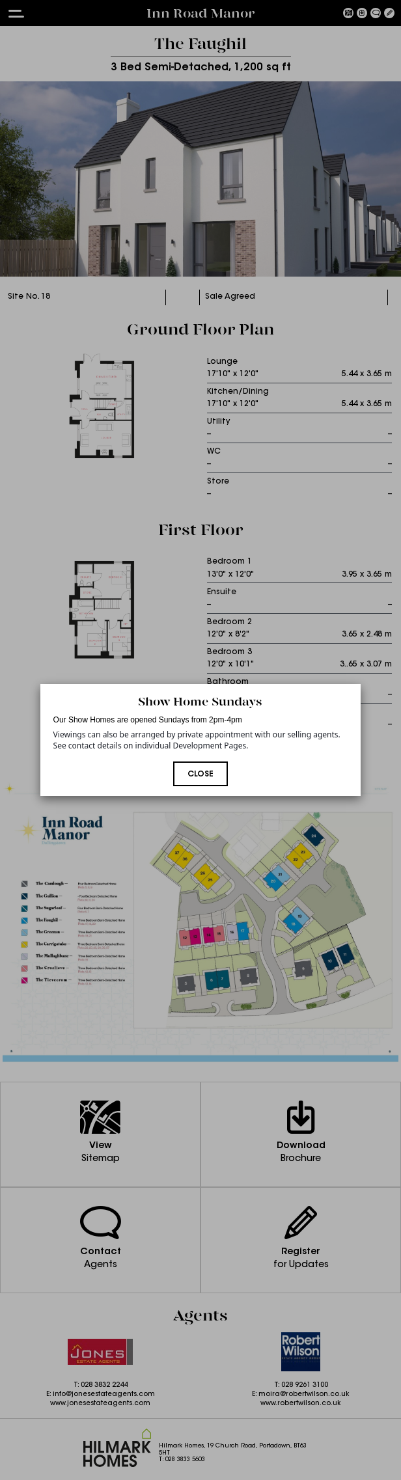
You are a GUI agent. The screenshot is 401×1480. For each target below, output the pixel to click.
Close (200, 774)
